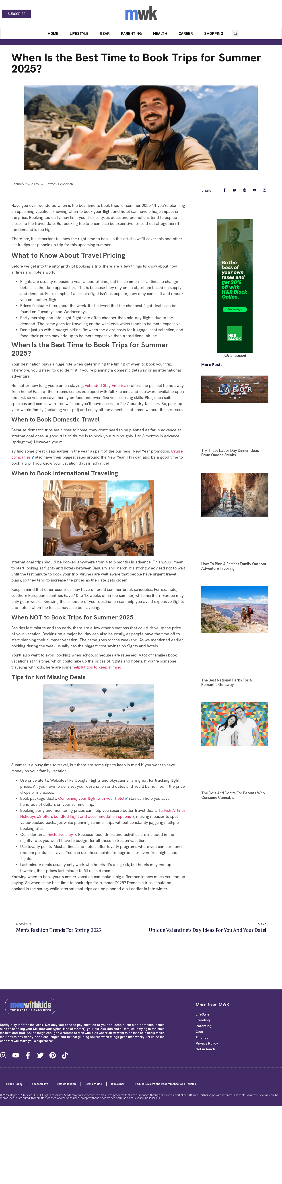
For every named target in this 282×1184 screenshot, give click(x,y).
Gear (105, 33)
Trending (203, 1020)
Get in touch (205, 1049)
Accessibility (39, 1084)
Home (53, 33)
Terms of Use (93, 1084)
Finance (202, 1038)
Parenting (131, 33)
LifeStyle (79, 33)
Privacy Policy (207, 1043)
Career (186, 33)
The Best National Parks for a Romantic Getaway (226, 682)
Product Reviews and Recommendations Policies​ (165, 1084)
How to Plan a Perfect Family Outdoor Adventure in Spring (234, 566)
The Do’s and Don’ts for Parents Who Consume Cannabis (233, 795)
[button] (235, 33)
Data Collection (66, 1084)
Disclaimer (117, 1084)
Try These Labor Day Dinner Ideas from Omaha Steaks (230, 452)
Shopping (213, 33)
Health (160, 33)
